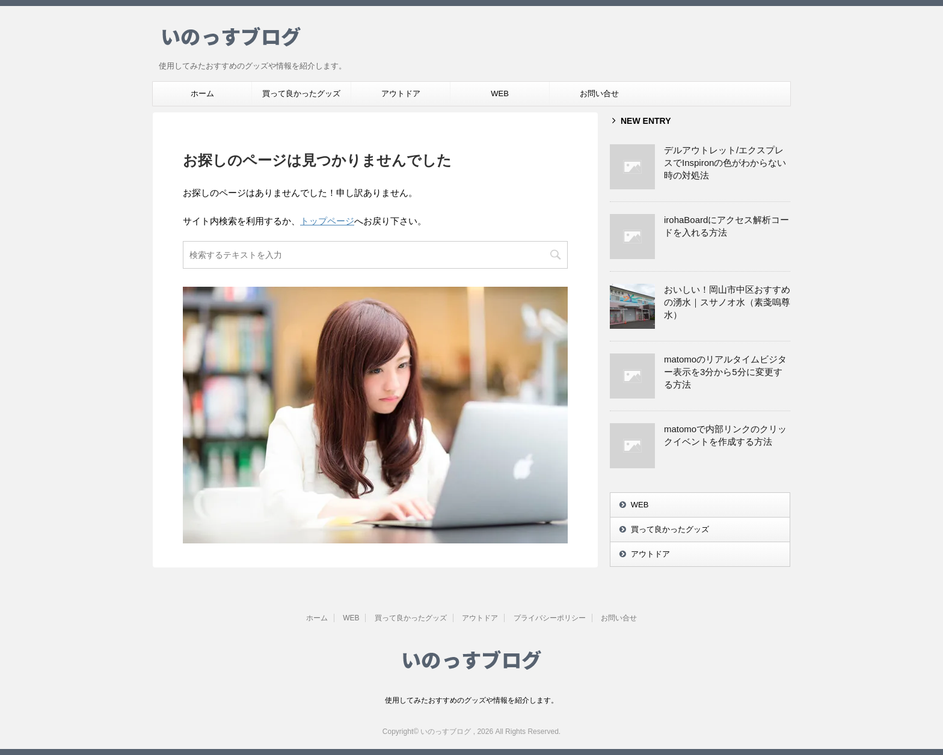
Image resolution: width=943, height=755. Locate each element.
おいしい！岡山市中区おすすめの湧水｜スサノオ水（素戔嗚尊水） (727, 302)
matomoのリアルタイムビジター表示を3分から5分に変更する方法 (725, 372)
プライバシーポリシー (550, 618)
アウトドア (400, 93)
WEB (500, 93)
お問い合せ (599, 93)
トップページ (327, 221)
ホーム (202, 93)
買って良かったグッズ (301, 93)
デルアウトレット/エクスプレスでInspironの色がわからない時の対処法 (725, 162)
